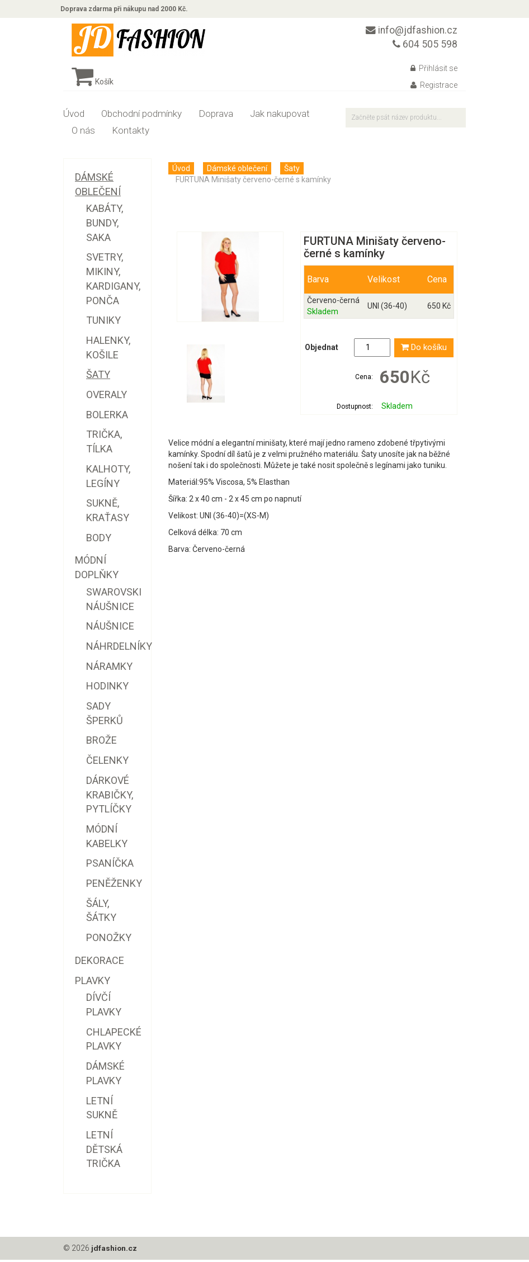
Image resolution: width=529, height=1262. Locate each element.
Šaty (292, 171)
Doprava (216, 116)
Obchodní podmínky (141, 116)
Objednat (321, 350)
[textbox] (406, 120)
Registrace (433, 87)
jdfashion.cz (114, 1250)
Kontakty (130, 133)
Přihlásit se (433, 71)
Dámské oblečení (237, 171)
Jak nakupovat (280, 116)
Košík (93, 84)
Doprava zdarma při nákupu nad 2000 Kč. (127, 10)
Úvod (73, 116)
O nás (83, 133)
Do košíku (424, 351)
